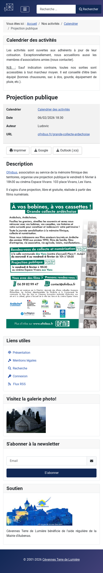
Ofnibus (11, 172)
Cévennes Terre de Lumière (61, 559)
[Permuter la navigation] (25, 9)
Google (41, 150)
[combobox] (56, 9)
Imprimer (18, 150)
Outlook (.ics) (67, 150)
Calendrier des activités (54, 109)
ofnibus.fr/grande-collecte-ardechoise (64, 134)
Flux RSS (16, 384)
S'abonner (52, 473)
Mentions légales (21, 360)
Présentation (18, 352)
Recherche (16, 368)
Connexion (17, 376)
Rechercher (88, 9)
